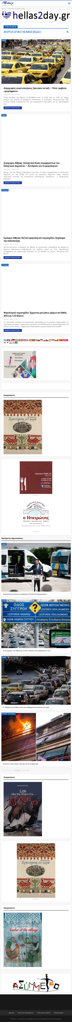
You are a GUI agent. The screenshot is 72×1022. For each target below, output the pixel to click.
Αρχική (4, 40)
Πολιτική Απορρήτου (26, 1013)
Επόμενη (17, 770)
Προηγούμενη (7, 770)
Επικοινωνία (58, 1013)
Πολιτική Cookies (44, 1013)
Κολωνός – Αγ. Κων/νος (8, 713)
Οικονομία (5, 190)
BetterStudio (57, 1019)
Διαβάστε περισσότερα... (13, 108)
